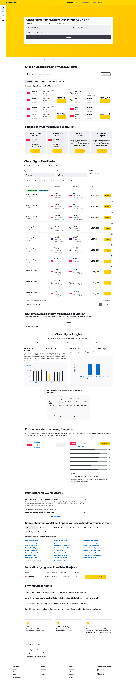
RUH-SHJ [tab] (71, 303)
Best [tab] (39, 81)
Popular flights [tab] (33, 512)
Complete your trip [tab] (48, 508)
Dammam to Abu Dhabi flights (94, 531)
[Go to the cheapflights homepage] (12, 3)
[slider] (116, 176)
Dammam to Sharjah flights (64, 526)
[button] (3, 3)
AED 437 (84, 19)
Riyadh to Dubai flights (34, 521)
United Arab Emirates (36, 59)
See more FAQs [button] (58, 497)
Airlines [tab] (71, 323)
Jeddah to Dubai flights (63, 521)
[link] (38, 151)
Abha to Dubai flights (34, 526)
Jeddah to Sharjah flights (64, 523)
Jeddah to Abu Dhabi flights (93, 526)
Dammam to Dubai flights (93, 521)
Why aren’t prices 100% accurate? (72, 637)
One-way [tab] (63, 81)
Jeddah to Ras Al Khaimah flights (95, 535)
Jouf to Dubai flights (33, 535)
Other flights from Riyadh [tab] (94, 508)
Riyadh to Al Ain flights (92, 538)
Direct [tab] (45, 81)
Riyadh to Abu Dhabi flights (93, 523)
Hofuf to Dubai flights (34, 538)
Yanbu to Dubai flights (63, 538)
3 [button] (110, 285)
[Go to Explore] (3, 15)
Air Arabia (39, 423)
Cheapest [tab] (31, 81)
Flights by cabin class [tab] (63, 508)
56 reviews (40, 428)
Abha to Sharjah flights (63, 535)
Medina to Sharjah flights (93, 528)
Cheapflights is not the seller (72, 630)
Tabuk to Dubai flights (34, 528)
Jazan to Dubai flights (63, 533)
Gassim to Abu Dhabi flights (35, 540)
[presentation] (91, 20)
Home (28, 59)
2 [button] (106, 285)
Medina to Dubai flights (34, 523)
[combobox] (32, 23)
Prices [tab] (41, 323)
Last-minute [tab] (54, 81)
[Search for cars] (3, 11)
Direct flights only (62, 23)
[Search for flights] (3, 8)
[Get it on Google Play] (106, 650)
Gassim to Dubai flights (92, 533)
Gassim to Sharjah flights (35, 533)
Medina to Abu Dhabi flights (65, 528)
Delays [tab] (100, 323)
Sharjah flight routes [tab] (46, 512)
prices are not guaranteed (62, 625)
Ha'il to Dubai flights (33, 531)
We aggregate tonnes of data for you (72, 633)
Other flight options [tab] (77, 508)
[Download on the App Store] (106, 654)
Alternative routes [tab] (34, 508)
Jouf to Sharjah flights (63, 540)
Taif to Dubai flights (62, 531)
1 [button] (103, 285)
